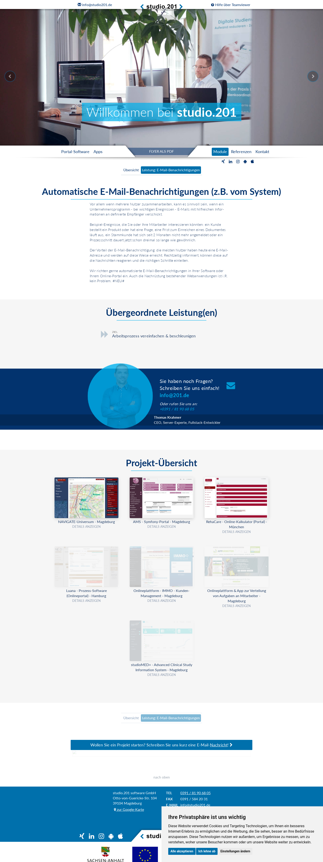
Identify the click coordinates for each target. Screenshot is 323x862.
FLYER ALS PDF (161, 151)
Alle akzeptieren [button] (181, 851)
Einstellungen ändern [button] (235, 851)
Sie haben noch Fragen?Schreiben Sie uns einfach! (190, 388)
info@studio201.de (195, 805)
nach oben (161, 777)
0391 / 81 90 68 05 (195, 793)
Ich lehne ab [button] (206, 851)
